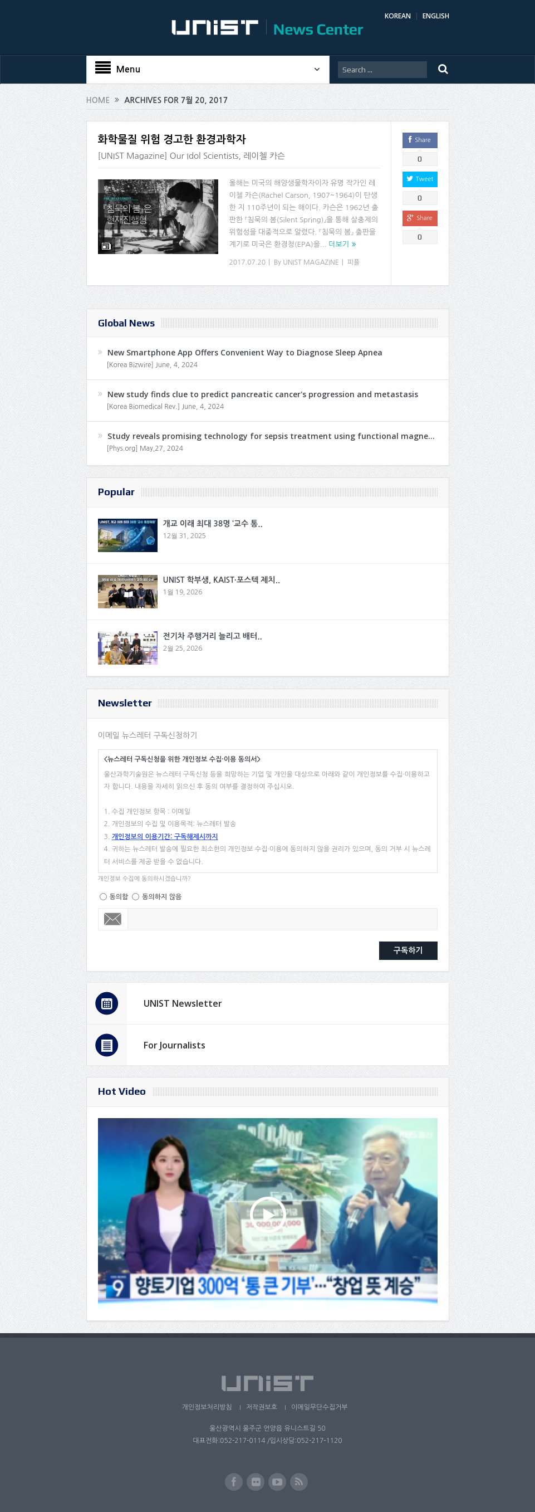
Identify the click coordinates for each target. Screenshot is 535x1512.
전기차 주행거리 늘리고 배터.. (212, 636)
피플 (353, 262)
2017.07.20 (247, 262)
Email (113, 919)
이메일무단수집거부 (319, 1407)
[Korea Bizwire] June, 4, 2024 (152, 365)
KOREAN (398, 16)
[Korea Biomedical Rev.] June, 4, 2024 (165, 406)
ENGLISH (436, 16)
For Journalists (174, 1045)
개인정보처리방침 (206, 1407)
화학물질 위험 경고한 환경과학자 (172, 139)
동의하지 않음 (161, 897)
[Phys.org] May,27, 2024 (145, 448)
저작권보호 (261, 1407)
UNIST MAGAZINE (311, 262)
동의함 (119, 897)
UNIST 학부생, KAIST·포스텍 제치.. (222, 580)
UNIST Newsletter (183, 1003)
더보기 (338, 244)
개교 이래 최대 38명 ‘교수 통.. (213, 524)
